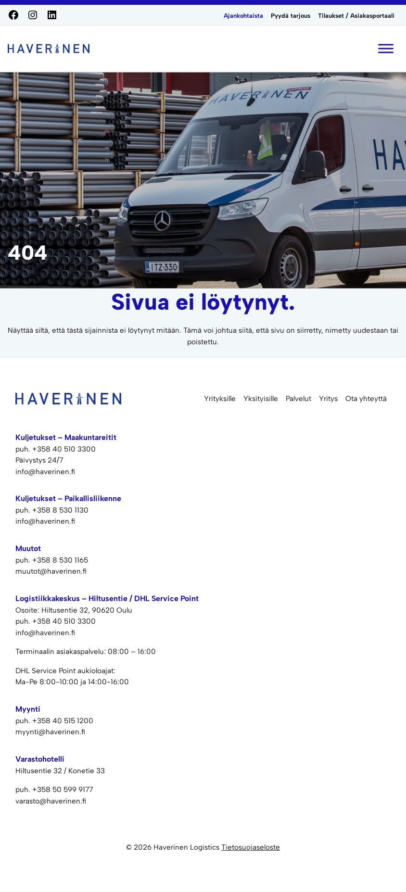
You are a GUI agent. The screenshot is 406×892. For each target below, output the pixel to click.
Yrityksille (220, 398)
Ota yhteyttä (366, 398)
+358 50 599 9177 (62, 789)
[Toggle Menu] (385, 48)
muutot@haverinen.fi (51, 571)
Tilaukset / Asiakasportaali (356, 15)
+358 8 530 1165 (60, 560)
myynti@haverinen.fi (50, 732)
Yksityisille (260, 398)
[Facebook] (13, 15)
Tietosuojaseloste (250, 847)
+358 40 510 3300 (64, 449)
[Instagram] (32, 15)
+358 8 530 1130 (60, 510)
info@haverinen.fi (45, 471)
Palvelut (298, 398)
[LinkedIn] (52, 15)
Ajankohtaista (243, 15)
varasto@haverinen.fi (50, 801)
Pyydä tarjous (290, 15)
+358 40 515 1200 (62, 720)
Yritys (328, 398)
